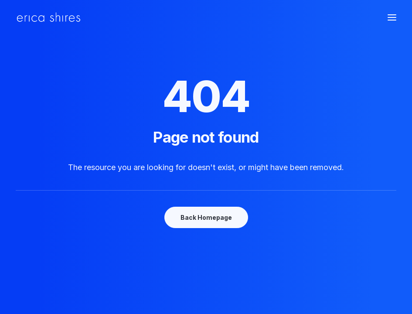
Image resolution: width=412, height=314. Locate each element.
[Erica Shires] (49, 17)
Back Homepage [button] (206, 217)
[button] (392, 17)
